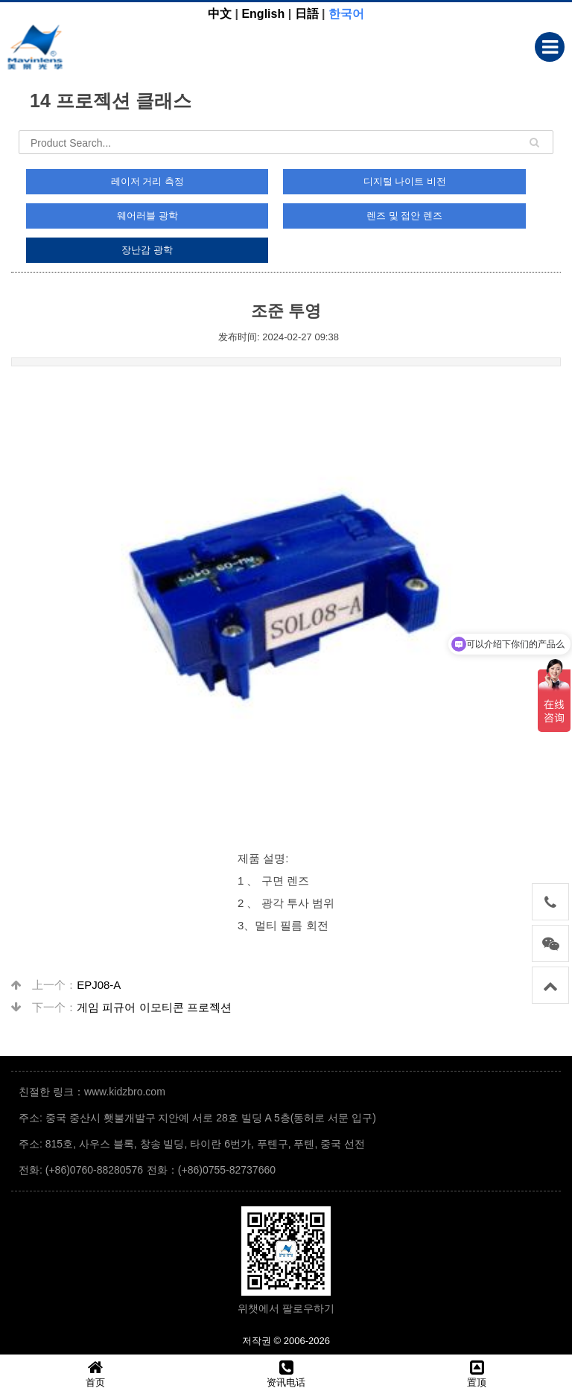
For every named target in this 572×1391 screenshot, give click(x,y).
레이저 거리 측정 (147, 181)
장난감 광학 (147, 249)
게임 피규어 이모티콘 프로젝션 (154, 1007)
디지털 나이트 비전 (404, 181)
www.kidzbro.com (124, 1092)
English (263, 13)
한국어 (346, 13)
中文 (220, 13)
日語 (307, 13)
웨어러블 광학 (147, 215)
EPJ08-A (99, 984)
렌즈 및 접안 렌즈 (404, 215)
